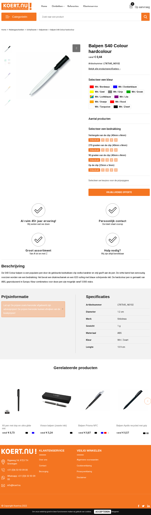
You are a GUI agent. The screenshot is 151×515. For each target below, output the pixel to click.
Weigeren (115, 512)
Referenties (72, 6)
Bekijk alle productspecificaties (104, 68)
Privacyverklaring (84, 472)
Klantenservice (90, 6)
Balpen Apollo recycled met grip (132, 426)
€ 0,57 (122, 433)
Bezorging (43, 472)
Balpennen (48, 29)
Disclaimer (81, 478)
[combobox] (90, 17)
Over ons (43, 461)
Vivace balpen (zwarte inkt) (53, 426)
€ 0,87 (84, 433)
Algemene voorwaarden (87, 461)
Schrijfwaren (35, 29)
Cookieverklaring (84, 467)
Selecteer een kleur (101, 80)
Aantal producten (100, 119)
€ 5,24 (46, 433)
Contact (42, 467)
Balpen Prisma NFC (88, 426)
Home (44, 6)
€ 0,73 (8, 433)
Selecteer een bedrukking (105, 129)
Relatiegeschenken (18, 29)
